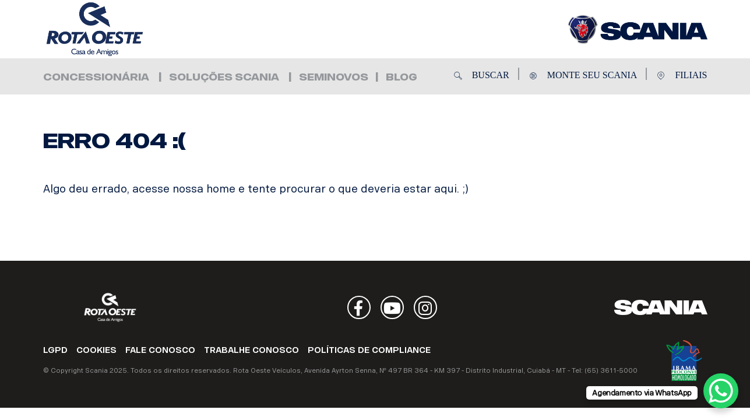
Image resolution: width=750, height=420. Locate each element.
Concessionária (96, 77)
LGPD (55, 350)
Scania (660, 307)
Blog (401, 77)
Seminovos (333, 77)
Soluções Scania (224, 77)
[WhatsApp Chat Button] (720, 390)
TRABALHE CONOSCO (251, 350)
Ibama (684, 360)
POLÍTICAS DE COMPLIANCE (369, 350)
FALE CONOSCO (160, 350)
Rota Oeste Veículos (113, 29)
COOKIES (96, 350)
